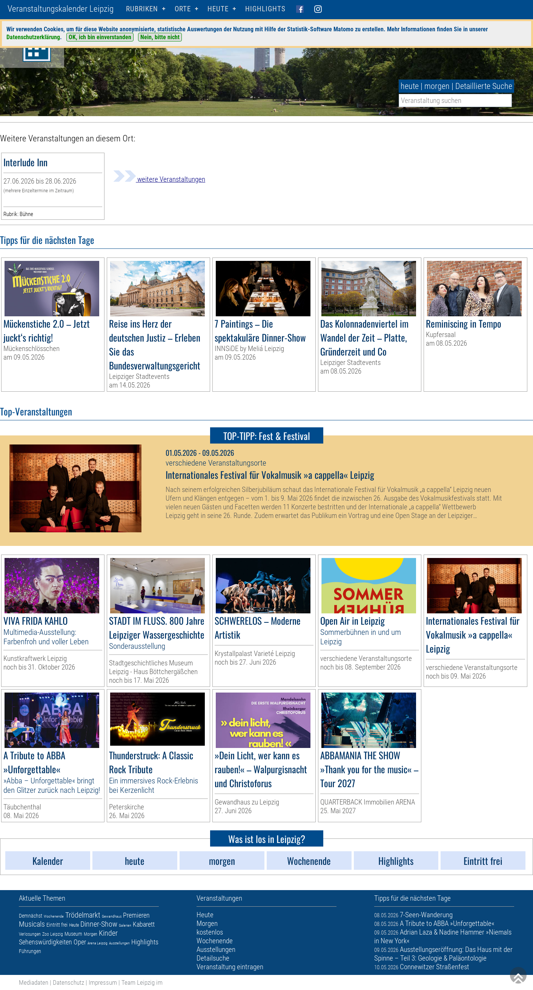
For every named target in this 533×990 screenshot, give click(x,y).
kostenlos (210, 932)
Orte (183, 9)
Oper (80, 942)
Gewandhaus (111, 916)
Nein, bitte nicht (160, 37)
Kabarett (144, 924)
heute (410, 86)
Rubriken (142, 9)
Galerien (125, 925)
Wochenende (54, 916)
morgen (437, 86)
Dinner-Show (98, 924)
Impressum (103, 982)
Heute (74, 925)
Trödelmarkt (82, 915)
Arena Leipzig (98, 943)
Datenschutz (68, 982)
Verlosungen (30, 934)
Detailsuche (213, 958)
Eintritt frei (57, 925)
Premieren (136, 915)
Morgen (90, 934)
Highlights (265, 9)
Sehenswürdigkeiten (45, 942)
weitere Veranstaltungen (159, 179)
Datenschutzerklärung (33, 37)
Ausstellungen (119, 943)
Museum (73, 934)
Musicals (32, 924)
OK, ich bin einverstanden (100, 37)
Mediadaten (33, 982)
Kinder (108, 933)
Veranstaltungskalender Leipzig (61, 9)
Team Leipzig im (142, 982)
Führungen (30, 951)
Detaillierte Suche (483, 86)
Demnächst (30, 916)
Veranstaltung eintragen (230, 966)
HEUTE (218, 9)
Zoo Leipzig (52, 934)
